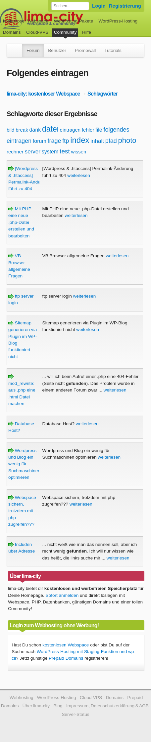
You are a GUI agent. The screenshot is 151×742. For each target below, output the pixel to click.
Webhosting (21, 697)
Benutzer (57, 50)
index (79, 140)
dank (35, 130)
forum (39, 141)
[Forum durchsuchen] (70, 6)
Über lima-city (36, 705)
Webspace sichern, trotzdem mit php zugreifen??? (22, 511)
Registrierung (125, 6)
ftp (65, 141)
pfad (111, 141)
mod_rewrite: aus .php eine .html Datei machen (21, 390)
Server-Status (75, 714)
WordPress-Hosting (117, 21)
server (32, 151)
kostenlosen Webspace (65, 644)
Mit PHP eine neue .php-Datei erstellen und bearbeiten (21, 222)
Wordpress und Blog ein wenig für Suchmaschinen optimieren (24, 464)
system (50, 151)
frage (54, 141)
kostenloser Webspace (25, 21)
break (22, 130)
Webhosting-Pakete (73, 21)
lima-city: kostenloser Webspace (43, 94)
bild (10, 130)
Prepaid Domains (66, 658)
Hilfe (86, 32)
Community (65, 32)
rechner (15, 151)
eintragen (70, 130)
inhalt (97, 141)
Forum (32, 50)
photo (127, 140)
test (65, 151)
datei (50, 129)
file (98, 130)
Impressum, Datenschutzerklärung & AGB (107, 705)
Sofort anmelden (62, 595)
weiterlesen (78, 175)
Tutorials (113, 50)
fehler (88, 130)
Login (99, 6)
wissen (78, 151)
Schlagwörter (102, 94)
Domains (12, 32)
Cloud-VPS (37, 32)
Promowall (85, 50)
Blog (57, 705)
